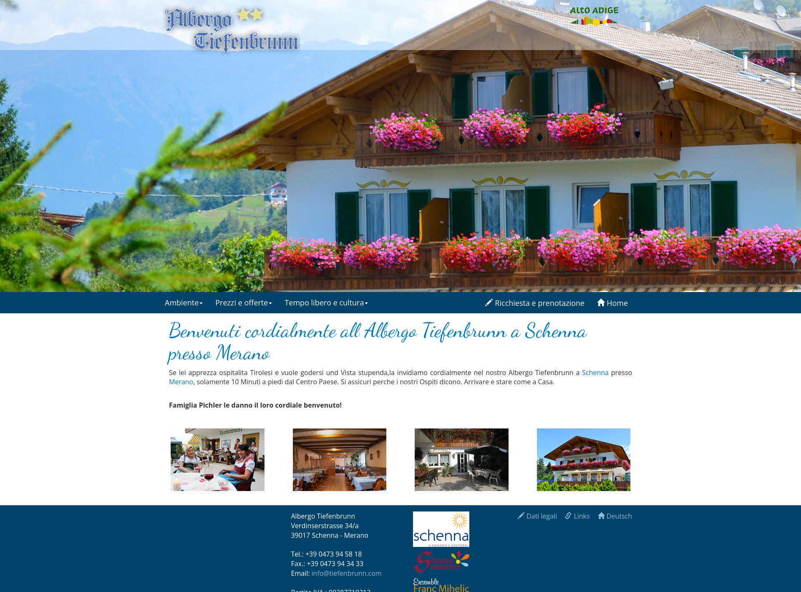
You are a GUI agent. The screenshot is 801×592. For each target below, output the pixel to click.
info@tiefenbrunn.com (347, 573)
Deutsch (615, 516)
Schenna (595, 372)
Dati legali (537, 516)
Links (577, 516)
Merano (181, 381)
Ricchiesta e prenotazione (534, 303)
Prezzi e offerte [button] (243, 302)
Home (612, 303)
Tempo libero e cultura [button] (326, 302)
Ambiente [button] (184, 302)
